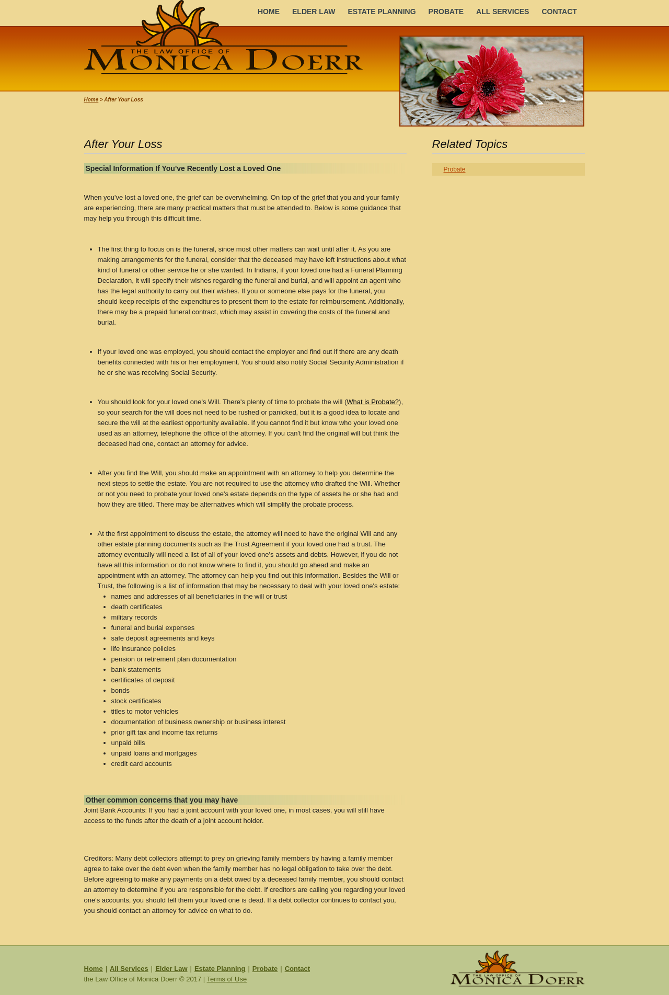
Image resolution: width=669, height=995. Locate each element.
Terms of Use (227, 979)
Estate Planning (220, 969)
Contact (297, 969)
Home (91, 99)
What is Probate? (373, 402)
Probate (455, 169)
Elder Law (171, 969)
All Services (129, 969)
